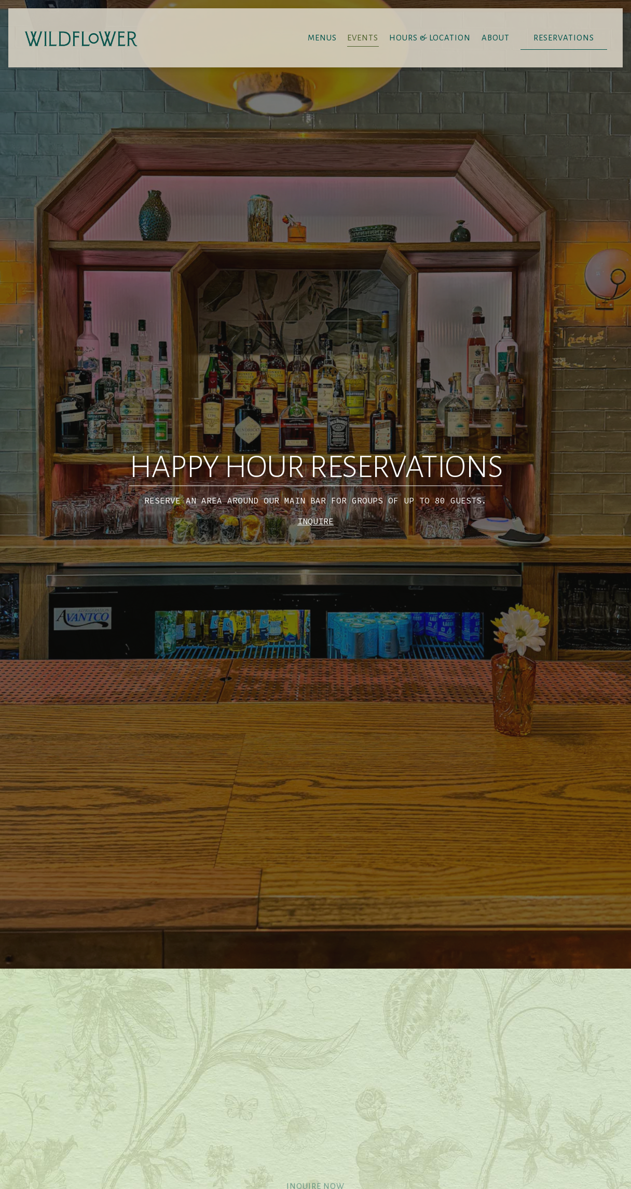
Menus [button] (322, 38)
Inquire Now (315, 1111)
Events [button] (362, 38)
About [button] (496, 38)
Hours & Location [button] (430, 38)
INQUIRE (315, 482)
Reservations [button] (563, 38)
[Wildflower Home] (81, 37)
